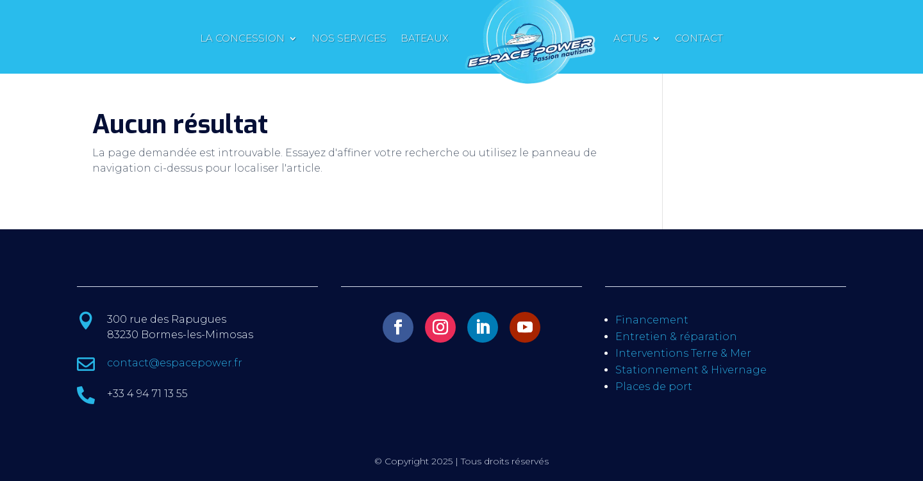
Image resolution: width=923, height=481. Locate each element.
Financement (651, 320)
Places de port (653, 386)
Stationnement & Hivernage (691, 370)
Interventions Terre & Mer (683, 353)
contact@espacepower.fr (174, 363)
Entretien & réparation (676, 336)
